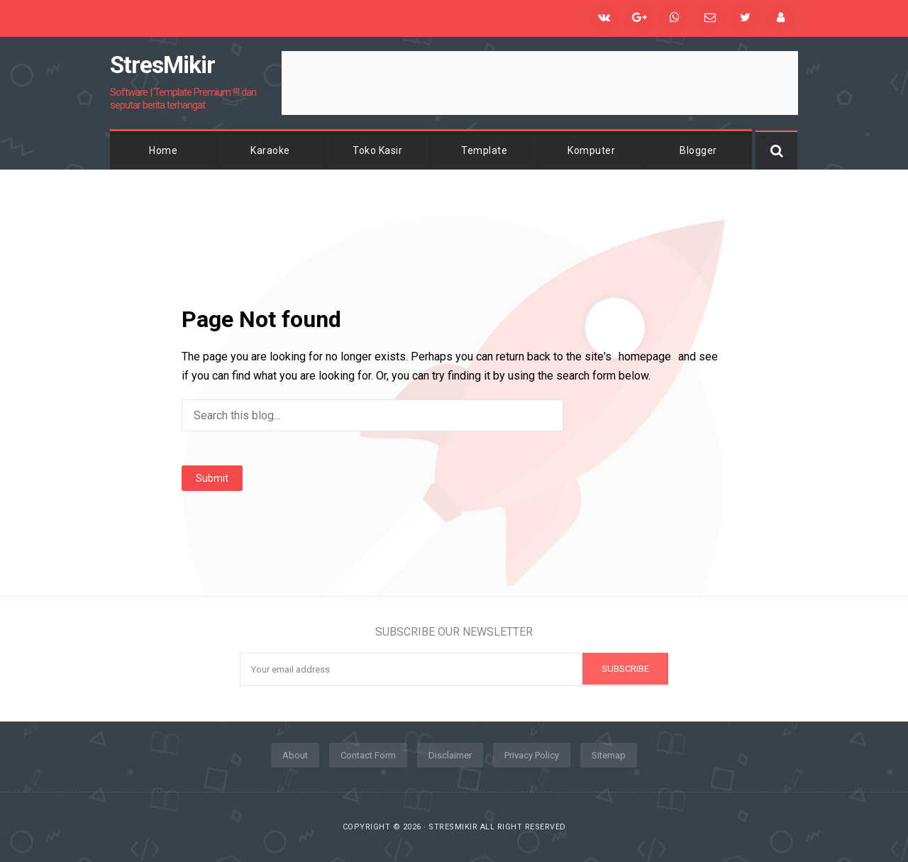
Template (484, 150)
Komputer (591, 150)
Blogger (698, 150)
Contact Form (368, 755)
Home (163, 150)
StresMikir (452, 826)
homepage (645, 356)
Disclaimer (450, 755)
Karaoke (270, 150)
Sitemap (609, 755)
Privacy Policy (531, 755)
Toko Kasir (377, 150)
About (295, 755)
